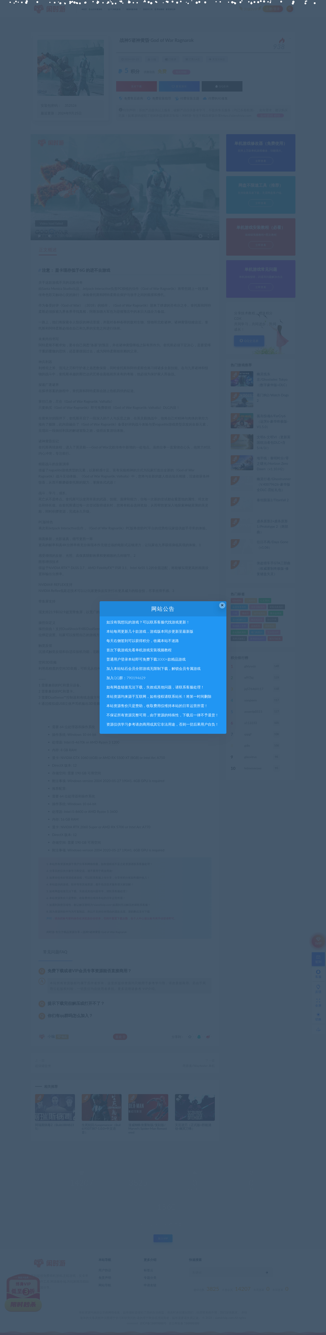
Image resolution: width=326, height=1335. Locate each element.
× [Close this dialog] (222, 605)
